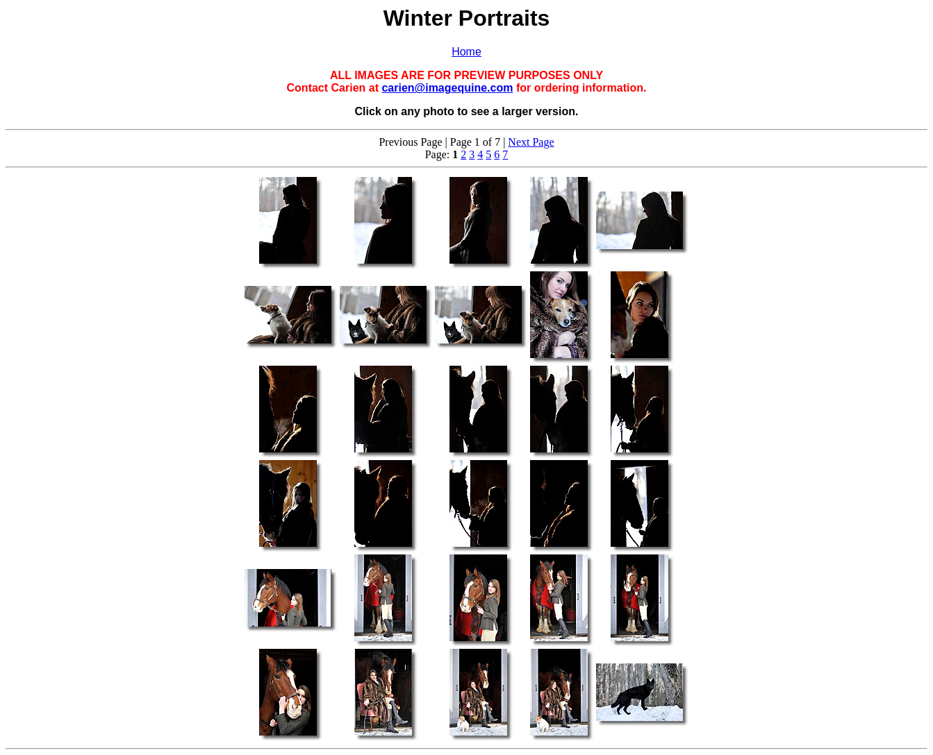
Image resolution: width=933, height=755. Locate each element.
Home (466, 52)
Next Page (531, 142)
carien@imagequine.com (447, 88)
